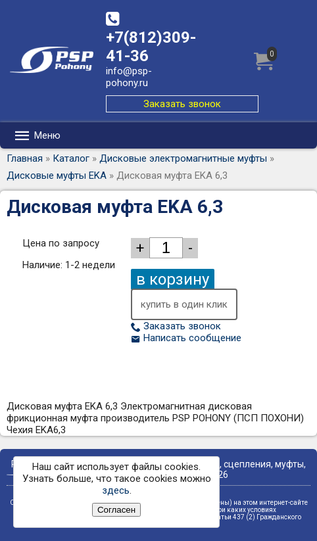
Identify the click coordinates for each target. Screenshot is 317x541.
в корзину (172, 279)
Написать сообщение (186, 338)
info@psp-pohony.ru (129, 77)
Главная (25, 158)
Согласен (116, 510)
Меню (37, 135)
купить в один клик (184, 304)
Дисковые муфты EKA (57, 175)
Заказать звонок (182, 104)
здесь (116, 490)
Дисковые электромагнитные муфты (183, 158)
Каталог (71, 158)
